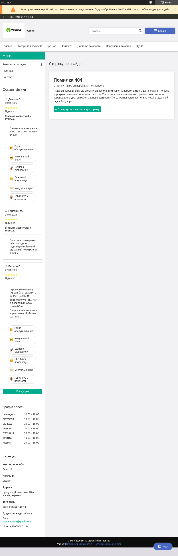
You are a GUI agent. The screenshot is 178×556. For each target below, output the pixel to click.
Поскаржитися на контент (79, 544)
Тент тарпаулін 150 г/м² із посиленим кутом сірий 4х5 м (23, 303)
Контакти (66, 46)
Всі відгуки (22, 391)
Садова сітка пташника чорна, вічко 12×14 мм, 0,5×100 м (23, 313)
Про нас (51, 46)
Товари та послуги (28, 46)
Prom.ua (106, 540)
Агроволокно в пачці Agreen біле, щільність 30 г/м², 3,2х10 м (23, 292)
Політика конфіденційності (107, 544)
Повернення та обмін (118, 46)
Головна (7, 46)
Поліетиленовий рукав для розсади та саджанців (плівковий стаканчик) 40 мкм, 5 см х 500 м (24, 246)
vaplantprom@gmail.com (17, 521)
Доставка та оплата (89, 46)
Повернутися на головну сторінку (78, 109)
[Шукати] (140, 31)
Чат (163, 546)
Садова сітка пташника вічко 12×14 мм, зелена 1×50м (23, 131)
